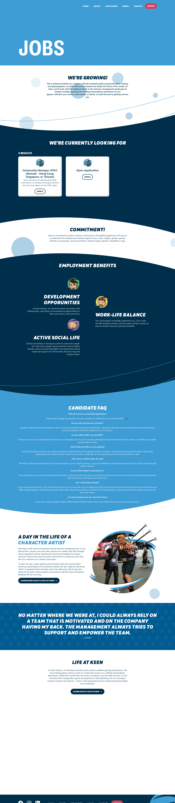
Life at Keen (111, 6)
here (126, 418)
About (96, 6)
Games (125, 6)
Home (86, 6)
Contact (138, 6)
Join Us (150, 6)
